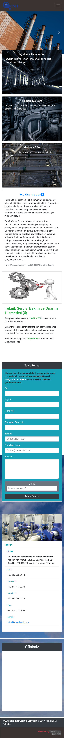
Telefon (8, 433)
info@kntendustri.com (15, 379)
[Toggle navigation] (58, 5)
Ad (6, 388)
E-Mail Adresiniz (12, 445)
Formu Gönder (32, 496)
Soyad (8, 399)
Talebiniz (9, 456)
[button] (5, 32)
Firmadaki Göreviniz (14, 422)
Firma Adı (9, 411)
